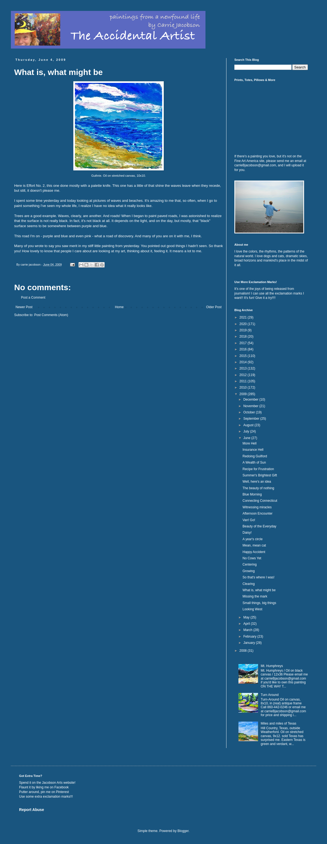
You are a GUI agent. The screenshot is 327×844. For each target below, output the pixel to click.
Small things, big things (259, 603)
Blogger (183, 831)
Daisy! (247, 532)
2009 (244, 394)
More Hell (249, 443)
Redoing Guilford (255, 456)
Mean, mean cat (254, 545)
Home (119, 307)
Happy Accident (254, 552)
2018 (244, 336)
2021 (244, 317)
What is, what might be (259, 590)
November (251, 406)
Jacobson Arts (52, 783)
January (249, 643)
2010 (244, 387)
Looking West (252, 609)
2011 (244, 381)
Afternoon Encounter (257, 513)
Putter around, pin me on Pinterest (44, 792)
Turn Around (270, 695)
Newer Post (24, 307)
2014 (244, 362)
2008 (244, 651)
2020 (244, 324)
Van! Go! (249, 520)
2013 (244, 368)
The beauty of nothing (258, 488)
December (251, 399)
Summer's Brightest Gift (260, 475)
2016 (244, 349)
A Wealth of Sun (254, 462)
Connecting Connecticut (260, 501)
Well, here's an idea (257, 481)
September (251, 419)
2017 (244, 343)
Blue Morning (252, 494)
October (249, 412)
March (248, 630)
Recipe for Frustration (258, 469)
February (250, 636)
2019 (244, 330)
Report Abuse (31, 809)
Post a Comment (33, 297)
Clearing (249, 584)
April (247, 624)
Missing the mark (255, 596)
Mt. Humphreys (272, 666)
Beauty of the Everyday (259, 526)
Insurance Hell (253, 450)
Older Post (214, 307)
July (246, 431)
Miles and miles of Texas (278, 723)
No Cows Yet (252, 558)
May (246, 617)
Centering (250, 564)
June (247, 438)
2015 (244, 356)
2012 (244, 375)
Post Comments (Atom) (51, 315)
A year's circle (253, 539)
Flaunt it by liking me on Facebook (44, 787)
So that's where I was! (258, 577)
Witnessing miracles (257, 507)
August (249, 425)
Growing (249, 571)
